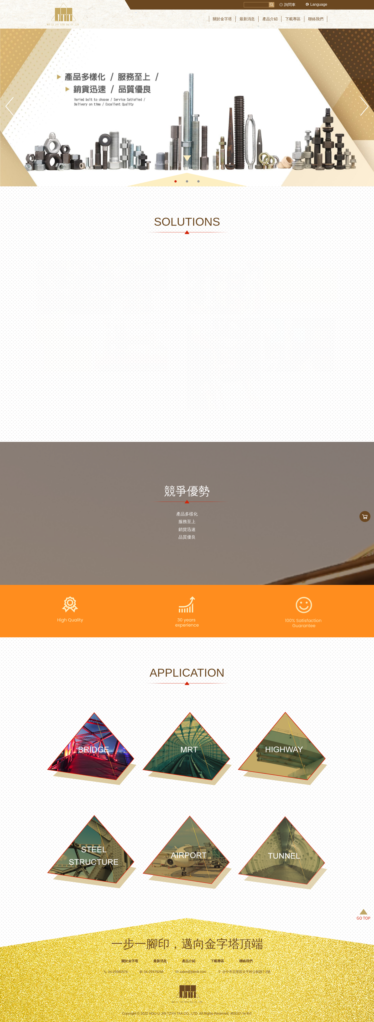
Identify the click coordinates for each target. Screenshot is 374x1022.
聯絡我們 (246, 961)
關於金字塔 (129, 961)
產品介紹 (188, 961)
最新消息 (160, 961)
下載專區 (217, 961)
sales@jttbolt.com (190, 972)
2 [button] (187, 181)
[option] (187, 107)
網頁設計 (236, 1013)
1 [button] (175, 181)
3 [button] (198, 181)
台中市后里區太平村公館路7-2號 (244, 972)
